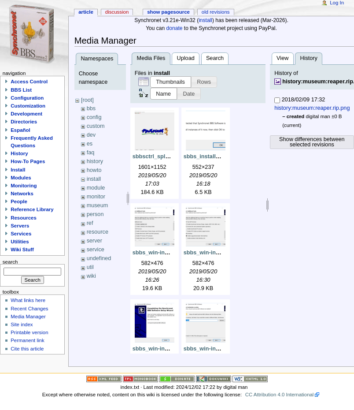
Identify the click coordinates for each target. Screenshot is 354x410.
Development (26, 113)
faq (91, 152)
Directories (24, 121)
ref (90, 223)
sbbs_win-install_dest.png (219, 349)
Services (21, 233)
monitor (96, 197)
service (95, 249)
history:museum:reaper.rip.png (312, 108)
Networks (22, 193)
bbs (91, 108)
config (94, 117)
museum (97, 205)
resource (97, 232)
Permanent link (27, 340)
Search (215, 58)
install (205, 20)
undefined (99, 258)
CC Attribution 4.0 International (279, 394)
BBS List (21, 90)
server (94, 241)
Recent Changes (29, 308)
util (90, 267)
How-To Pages (28, 161)
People (19, 201)
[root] (87, 100)
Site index (22, 324)
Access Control (29, 81)
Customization (28, 105)
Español (20, 130)
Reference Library (32, 209)
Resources (24, 217)
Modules (21, 177)
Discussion (117, 12)
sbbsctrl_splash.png (160, 156)
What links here (28, 300)
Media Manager (28, 316)
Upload (186, 58)
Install (18, 169)
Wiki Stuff (22, 249)
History (19, 153)
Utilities (20, 241)
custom (96, 126)
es (89, 144)
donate (174, 28)
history (95, 161)
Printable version (29, 332)
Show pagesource (168, 12)
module (96, 188)
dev (91, 135)
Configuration (27, 98)
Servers (20, 225)
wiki (91, 276)
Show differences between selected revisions (312, 142)
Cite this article (27, 348)
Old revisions (216, 12)
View (282, 58)
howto (94, 170)
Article (85, 12)
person (95, 214)
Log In (337, 2)
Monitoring (24, 185)
